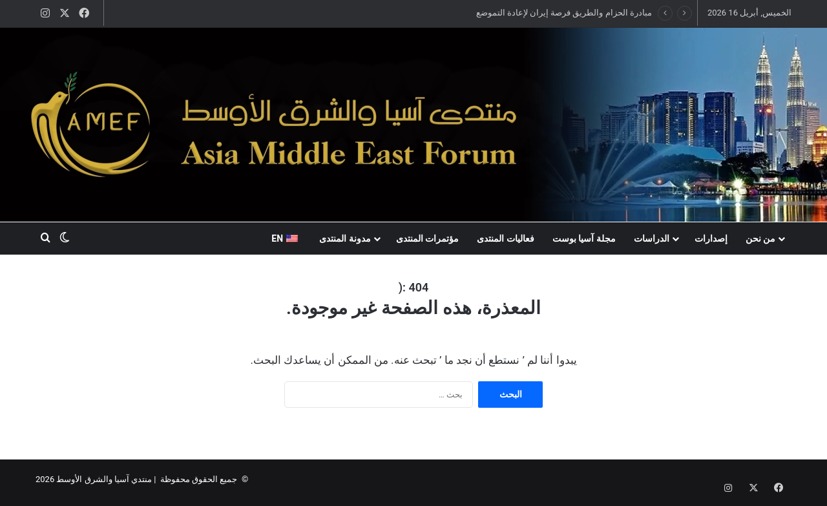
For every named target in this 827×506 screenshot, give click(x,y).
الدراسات (651, 238)
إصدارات (711, 238)
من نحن (760, 238)
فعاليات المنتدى (505, 238)
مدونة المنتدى (344, 238)
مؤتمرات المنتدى (427, 238)
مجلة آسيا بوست (584, 238)
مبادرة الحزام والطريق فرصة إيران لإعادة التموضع (564, 12)
